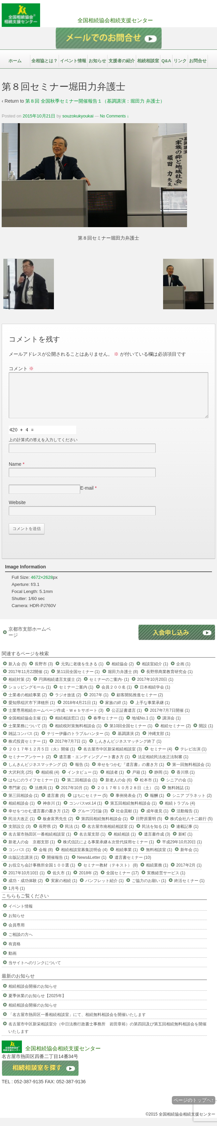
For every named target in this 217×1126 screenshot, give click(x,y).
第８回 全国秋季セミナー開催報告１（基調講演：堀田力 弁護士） (95, 101)
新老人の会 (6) (118, 788)
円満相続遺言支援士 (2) (60, 687)
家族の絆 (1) (116, 710)
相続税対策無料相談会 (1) (78, 734)
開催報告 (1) (58, 865)
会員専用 (16, 933)
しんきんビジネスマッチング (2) (37, 772)
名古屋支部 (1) (92, 842)
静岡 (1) (161, 780)
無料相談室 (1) (159, 857)
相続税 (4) (50, 780)
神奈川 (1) (52, 811)
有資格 (14, 952)
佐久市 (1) (62, 881)
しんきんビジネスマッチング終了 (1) (128, 749)
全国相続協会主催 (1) (27, 726)
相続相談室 (148, 60)
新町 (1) (185, 842)
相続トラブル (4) (180, 811)
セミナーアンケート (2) (29, 765)
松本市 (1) (149, 788)
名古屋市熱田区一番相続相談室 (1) (39, 842)
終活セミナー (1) (189, 888)
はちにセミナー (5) (90, 803)
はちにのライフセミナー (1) (33, 788)
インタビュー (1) (82, 780)
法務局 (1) (44, 796)
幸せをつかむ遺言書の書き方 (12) (38, 819)
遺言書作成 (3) (157, 842)
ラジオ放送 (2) (68, 703)
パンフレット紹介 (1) (104, 888)
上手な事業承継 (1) (152, 710)
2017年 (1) (98, 703)
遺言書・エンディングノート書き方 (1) (94, 765)
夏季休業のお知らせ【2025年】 (37, 1003)
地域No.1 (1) (143, 726)
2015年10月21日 (39, 115)
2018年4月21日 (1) (80, 710)
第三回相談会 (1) (23, 803)
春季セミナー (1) (108, 726)
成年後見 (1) (157, 819)
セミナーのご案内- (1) (109, 687)
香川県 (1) (186, 780)
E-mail (87, 496)
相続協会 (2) (123, 672)
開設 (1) (206, 734)
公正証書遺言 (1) (127, 718)
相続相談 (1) (125, 842)
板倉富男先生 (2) (58, 826)
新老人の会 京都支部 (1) (31, 850)
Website (17, 510)
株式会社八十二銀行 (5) (191, 826)
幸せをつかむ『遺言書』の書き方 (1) (130, 772)
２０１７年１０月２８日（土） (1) (128, 796)
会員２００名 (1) (116, 695)
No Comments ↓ (114, 116)
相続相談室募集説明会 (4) (84, 857)
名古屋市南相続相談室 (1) (110, 834)
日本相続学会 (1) (155, 695)
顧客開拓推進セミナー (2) (140, 703)
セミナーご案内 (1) (76, 695)
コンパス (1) (19, 857)
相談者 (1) (115, 780)
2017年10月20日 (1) (155, 687)
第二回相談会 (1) (82, 788)
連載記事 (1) (187, 834)
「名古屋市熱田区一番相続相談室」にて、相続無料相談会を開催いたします (77, 1022)
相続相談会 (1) (21, 811)
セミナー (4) (161, 757)
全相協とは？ (44, 60)
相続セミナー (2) (175, 734)
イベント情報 (73, 60)
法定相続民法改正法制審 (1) (163, 765)
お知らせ (97, 60)
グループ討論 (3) (93, 819)
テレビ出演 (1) (193, 757)
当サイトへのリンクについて (34, 971)
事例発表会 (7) (129, 803)
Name (15, 472)
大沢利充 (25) (20, 780)
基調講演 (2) (129, 741)
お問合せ (198, 60)
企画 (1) (183, 672)
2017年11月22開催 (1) (28, 679)
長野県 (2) (48, 834)
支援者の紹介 (121, 60)
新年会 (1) (189, 857)
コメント (21, 368)
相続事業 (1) (127, 857)
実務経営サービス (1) (166, 881)
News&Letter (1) (91, 865)
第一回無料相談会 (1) (191, 772)
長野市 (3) (44, 672)
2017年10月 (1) (75, 796)
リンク (180, 60)
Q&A (166, 60)
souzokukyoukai (78, 115)
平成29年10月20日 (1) (182, 850)
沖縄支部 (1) (159, 741)
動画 (12, 961)
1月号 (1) (16, 896)
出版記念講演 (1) (23, 865)
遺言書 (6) (56, 803)
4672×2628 (42, 585)
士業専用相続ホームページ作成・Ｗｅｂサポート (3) (55, 718)
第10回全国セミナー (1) (131, 734)
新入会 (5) (17, 672)
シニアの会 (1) (179, 788)
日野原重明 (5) (149, 826)
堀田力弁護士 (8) (123, 679)
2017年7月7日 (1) (71, 749)
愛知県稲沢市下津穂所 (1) (31, 710)
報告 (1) (82, 772)
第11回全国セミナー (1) (78, 679)
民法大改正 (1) (21, 826)
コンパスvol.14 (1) (85, 811)
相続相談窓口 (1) (70, 726)
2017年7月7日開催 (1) (170, 718)
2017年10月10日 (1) (26, 881)
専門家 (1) (17, 796)
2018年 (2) (88, 881)
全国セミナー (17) (122, 881)
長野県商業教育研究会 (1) (169, 679)
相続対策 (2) (19, 687)
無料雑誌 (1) (178, 796)
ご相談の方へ (20, 942)
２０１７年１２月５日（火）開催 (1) (41, 757)
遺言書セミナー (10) (133, 865)
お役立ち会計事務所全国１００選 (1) (41, 873)
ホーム (15, 60)
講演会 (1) (171, 726)
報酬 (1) (157, 803)
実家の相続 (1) (64, 888)
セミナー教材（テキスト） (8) (110, 873)
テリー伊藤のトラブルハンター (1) (78, 741)
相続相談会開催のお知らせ (32, 994)
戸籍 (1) (139, 780)
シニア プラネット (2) (192, 803)
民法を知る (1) (155, 834)
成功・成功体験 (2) (25, 888)
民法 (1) (72, 834)
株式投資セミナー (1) (27, 749)
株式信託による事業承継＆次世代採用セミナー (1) (108, 850)
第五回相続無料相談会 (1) (133, 811)
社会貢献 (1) (127, 819)
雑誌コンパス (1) (23, 741)
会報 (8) (46, 857)
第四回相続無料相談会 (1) (104, 826)
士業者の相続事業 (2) (27, 703)
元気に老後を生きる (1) (82, 672)
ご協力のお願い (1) (149, 888)
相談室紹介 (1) (155, 672)
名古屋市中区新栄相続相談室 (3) (112, 757)
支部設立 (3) (19, 834)
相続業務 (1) (157, 873)
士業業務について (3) (27, 734)
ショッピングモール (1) (29, 695)
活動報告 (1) (188, 819)
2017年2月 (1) (189, 873)
